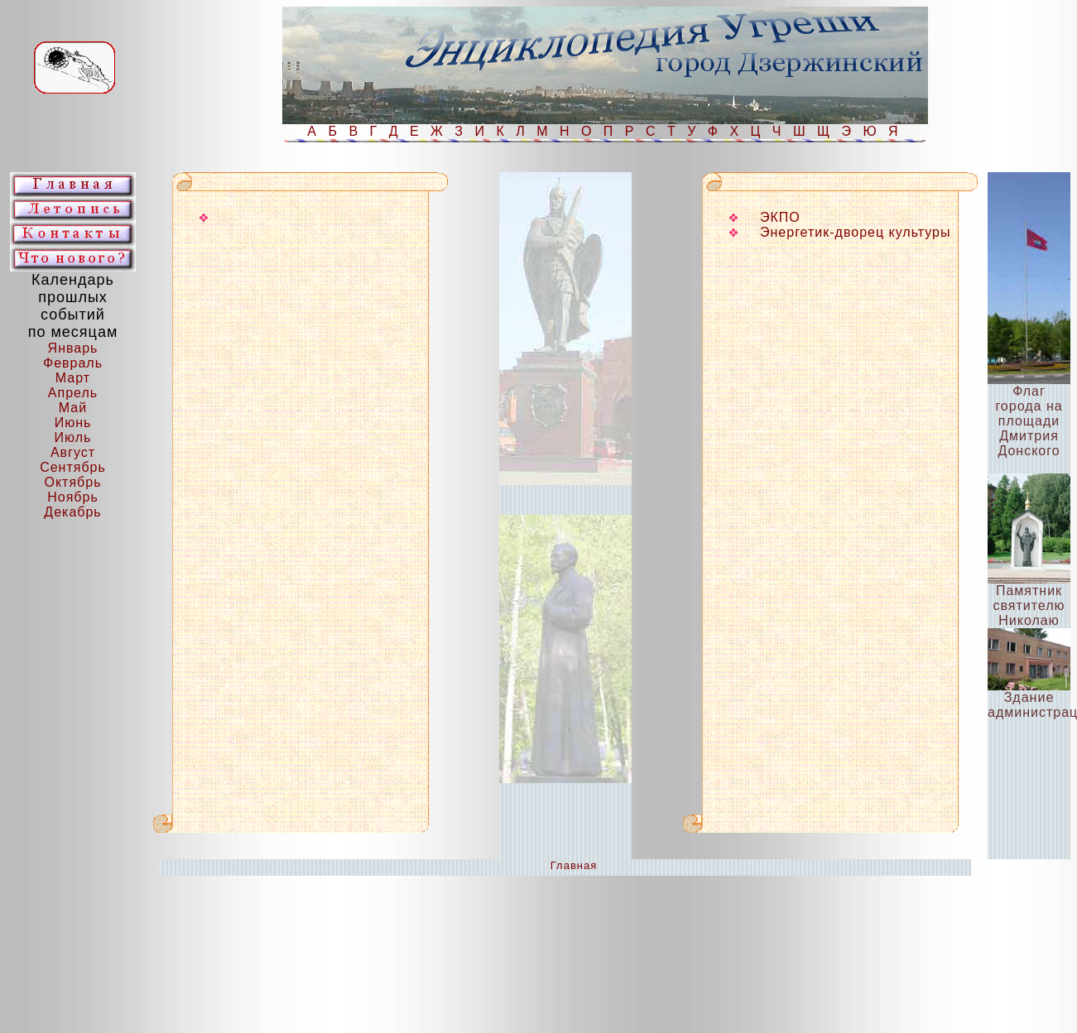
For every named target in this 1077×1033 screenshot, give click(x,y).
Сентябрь (73, 467)
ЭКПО (780, 217)
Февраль (73, 363)
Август (72, 452)
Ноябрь (73, 497)
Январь (73, 348)
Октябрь (72, 482)
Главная (574, 865)
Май (73, 408)
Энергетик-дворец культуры (855, 232)
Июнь (73, 423)
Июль (73, 437)
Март (72, 378)
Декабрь (72, 512)
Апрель (73, 393)
